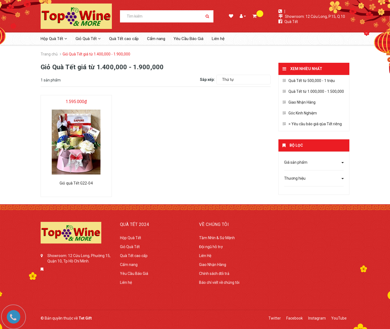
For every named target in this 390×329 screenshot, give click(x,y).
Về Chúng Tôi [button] (214, 224)
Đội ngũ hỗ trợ (211, 247)
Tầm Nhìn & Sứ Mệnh (217, 238)
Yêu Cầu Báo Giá (188, 38)
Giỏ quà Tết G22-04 (76, 183)
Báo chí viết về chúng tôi (219, 282)
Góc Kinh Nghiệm (300, 113)
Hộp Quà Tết (130, 238)
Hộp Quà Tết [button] (54, 38)
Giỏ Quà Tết (130, 247)
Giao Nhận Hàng (299, 102)
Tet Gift (85, 318)
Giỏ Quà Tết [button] (88, 38)
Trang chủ (49, 54)
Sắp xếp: (207, 79)
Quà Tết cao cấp (124, 38)
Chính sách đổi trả (214, 273)
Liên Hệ (205, 256)
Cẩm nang (156, 38)
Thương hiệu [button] (314, 178)
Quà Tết (291, 21)
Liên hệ (218, 38)
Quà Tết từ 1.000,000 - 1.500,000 (313, 91)
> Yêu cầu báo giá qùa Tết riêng (312, 124)
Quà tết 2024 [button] (134, 224)
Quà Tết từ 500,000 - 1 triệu (309, 80)
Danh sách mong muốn (231, 16)
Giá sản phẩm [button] (314, 162)
